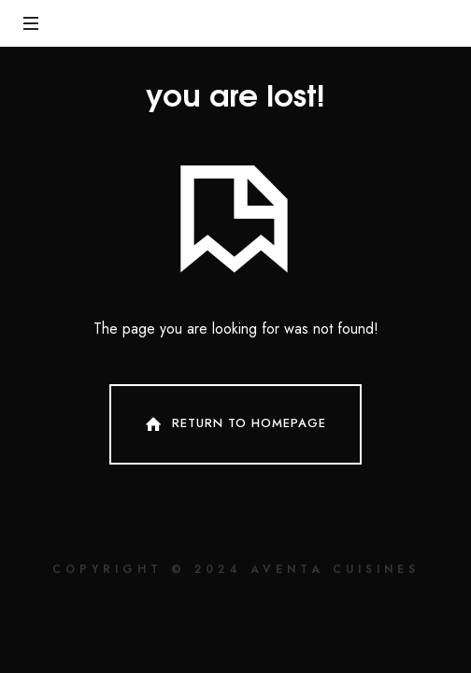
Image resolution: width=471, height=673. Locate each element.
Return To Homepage (233, 424)
